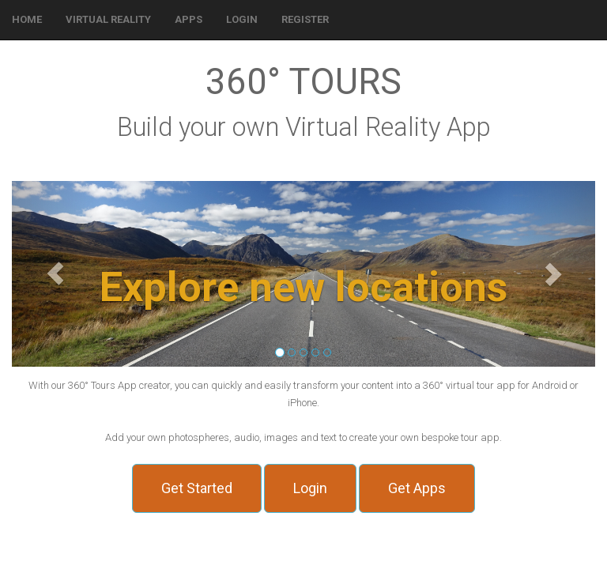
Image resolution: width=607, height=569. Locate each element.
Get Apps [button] (417, 488)
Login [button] (310, 488)
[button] (242, 20)
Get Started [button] (196, 488)
